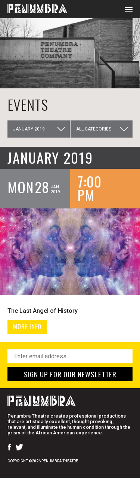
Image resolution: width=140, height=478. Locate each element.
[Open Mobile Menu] (128, 9)
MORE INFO (27, 326)
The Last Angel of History (42, 310)
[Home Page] (33, 9)
